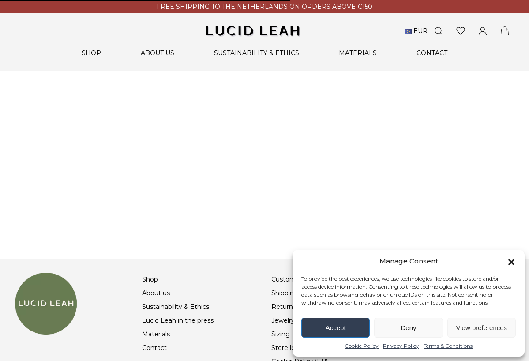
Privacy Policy (401, 345)
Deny (408, 327)
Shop (91, 53)
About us (157, 53)
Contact (431, 53)
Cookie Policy (362, 345)
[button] (511, 261)
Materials (358, 53)
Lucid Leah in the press (178, 320)
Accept (336, 327)
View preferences (481, 327)
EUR (416, 31)
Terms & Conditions (448, 345)
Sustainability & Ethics (256, 53)
